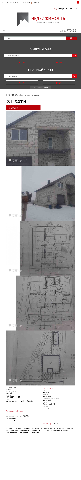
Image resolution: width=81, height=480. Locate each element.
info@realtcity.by (8, 31)
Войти (71, 9)
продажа (59, 62)
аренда (22, 62)
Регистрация (62, 9)
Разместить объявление (10, 2)
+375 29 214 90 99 (13, 397)
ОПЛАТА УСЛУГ (25, 2)
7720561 (68, 30)
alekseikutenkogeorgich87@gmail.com (21, 401)
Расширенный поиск (40, 87)
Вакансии (36, 2)
